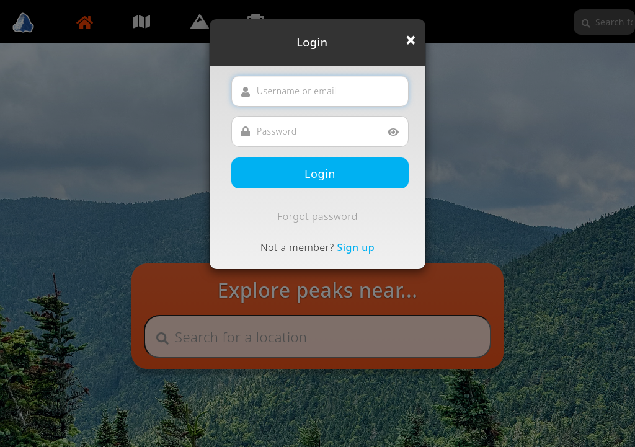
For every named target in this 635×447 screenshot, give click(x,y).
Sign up (356, 247)
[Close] (411, 39)
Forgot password (317, 216)
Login (319, 173)
